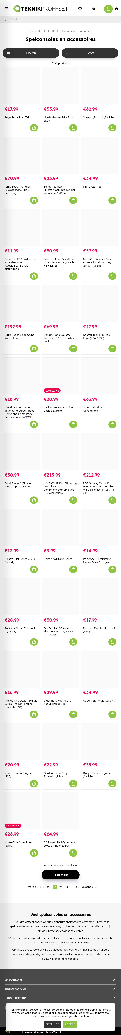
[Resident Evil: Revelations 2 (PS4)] (100, 596)
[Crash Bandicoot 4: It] (60, 669)
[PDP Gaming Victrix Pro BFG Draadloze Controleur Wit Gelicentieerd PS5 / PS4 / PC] (100, 451)
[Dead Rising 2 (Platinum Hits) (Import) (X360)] (21, 451)
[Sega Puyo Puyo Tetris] (21, 85)
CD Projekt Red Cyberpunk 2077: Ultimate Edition (59, 844)
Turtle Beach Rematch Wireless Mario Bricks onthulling (18, 190)
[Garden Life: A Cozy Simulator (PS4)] (60, 741)
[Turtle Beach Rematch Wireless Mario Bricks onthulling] (21, 155)
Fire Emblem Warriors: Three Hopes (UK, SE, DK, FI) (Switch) (59, 631)
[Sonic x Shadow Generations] (100, 376)
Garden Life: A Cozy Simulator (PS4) (55, 775)
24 (60, 887)
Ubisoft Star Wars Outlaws (99, 700)
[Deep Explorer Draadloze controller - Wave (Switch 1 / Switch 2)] (60, 227)
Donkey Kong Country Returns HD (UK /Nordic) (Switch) (59, 338)
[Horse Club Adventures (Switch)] (21, 810)
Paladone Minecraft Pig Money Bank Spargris (97, 560)
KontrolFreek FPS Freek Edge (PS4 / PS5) (97, 336)
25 (67, 887)
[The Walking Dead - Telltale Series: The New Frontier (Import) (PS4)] (21, 669)
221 (77, 887)
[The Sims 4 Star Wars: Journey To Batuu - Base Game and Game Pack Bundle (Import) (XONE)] (21, 376)
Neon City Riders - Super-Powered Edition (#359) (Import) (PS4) (98, 262)
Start (32, 31)
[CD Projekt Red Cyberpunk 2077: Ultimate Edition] (60, 810)
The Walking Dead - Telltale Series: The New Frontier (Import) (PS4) (21, 704)
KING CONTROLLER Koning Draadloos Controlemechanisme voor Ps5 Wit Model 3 (60, 488)
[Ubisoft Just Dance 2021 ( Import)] (21, 527)
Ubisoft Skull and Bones (58, 559)
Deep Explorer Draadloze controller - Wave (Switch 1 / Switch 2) (59, 262)
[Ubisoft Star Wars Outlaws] (100, 669)
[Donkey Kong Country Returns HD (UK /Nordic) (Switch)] (60, 303)
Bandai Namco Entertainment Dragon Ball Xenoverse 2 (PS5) (59, 190)
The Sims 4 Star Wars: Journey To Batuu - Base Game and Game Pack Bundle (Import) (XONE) (19, 412)
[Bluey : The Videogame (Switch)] (100, 741)
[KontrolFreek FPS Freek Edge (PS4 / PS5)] (100, 303)
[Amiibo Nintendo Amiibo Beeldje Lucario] (60, 376)
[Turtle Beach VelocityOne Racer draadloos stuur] (21, 303)
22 (48, 887)
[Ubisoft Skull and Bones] (60, 527)
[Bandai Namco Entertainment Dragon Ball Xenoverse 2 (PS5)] (60, 155)
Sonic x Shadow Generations (92, 409)
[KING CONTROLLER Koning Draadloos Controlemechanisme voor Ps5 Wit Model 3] (60, 451)
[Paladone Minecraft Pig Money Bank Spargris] (100, 527)
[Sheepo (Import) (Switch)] (100, 85)
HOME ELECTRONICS (48, 31)
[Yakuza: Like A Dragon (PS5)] (21, 741)
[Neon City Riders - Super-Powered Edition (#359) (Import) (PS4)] (100, 227)
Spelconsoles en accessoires (76, 31)
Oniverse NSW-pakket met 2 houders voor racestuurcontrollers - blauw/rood (20, 264)
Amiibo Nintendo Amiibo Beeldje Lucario (58, 409)
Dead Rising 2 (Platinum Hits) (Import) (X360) (19, 485)
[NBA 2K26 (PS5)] (100, 155)
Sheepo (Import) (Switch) (98, 117)
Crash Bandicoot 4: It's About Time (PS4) (57, 702)
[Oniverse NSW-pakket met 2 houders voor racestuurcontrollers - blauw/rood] (21, 227)
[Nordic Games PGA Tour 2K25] (60, 85)
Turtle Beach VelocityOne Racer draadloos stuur (19, 336)
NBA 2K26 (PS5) (92, 186)
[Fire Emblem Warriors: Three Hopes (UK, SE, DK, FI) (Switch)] (60, 596)
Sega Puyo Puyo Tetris (18, 117)
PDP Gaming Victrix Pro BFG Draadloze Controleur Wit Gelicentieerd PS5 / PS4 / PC (99, 488)
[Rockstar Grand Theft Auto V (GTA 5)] (21, 596)
